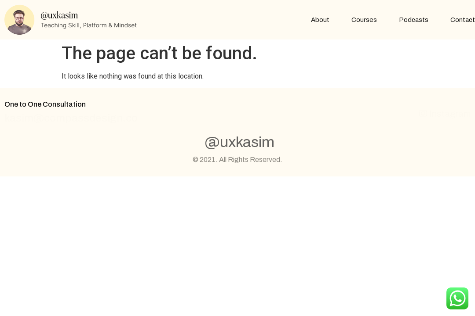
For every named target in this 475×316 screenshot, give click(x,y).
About (320, 19)
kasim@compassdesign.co (71, 118)
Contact (462, 19)
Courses (364, 19)
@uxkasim (239, 142)
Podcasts (413, 19)
